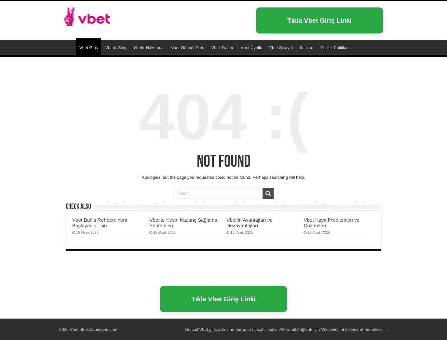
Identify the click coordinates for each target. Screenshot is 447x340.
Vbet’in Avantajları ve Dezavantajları (249, 222)
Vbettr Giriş (115, 47)
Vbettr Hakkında (148, 47)
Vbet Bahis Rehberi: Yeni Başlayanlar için (99, 222)
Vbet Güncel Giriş (187, 47)
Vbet (67, 47)
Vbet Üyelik (251, 47)
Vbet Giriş (88, 47)
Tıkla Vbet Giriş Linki (319, 20)
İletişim (306, 47)
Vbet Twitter (222, 47)
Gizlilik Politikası (335, 47)
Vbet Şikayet (281, 47)
